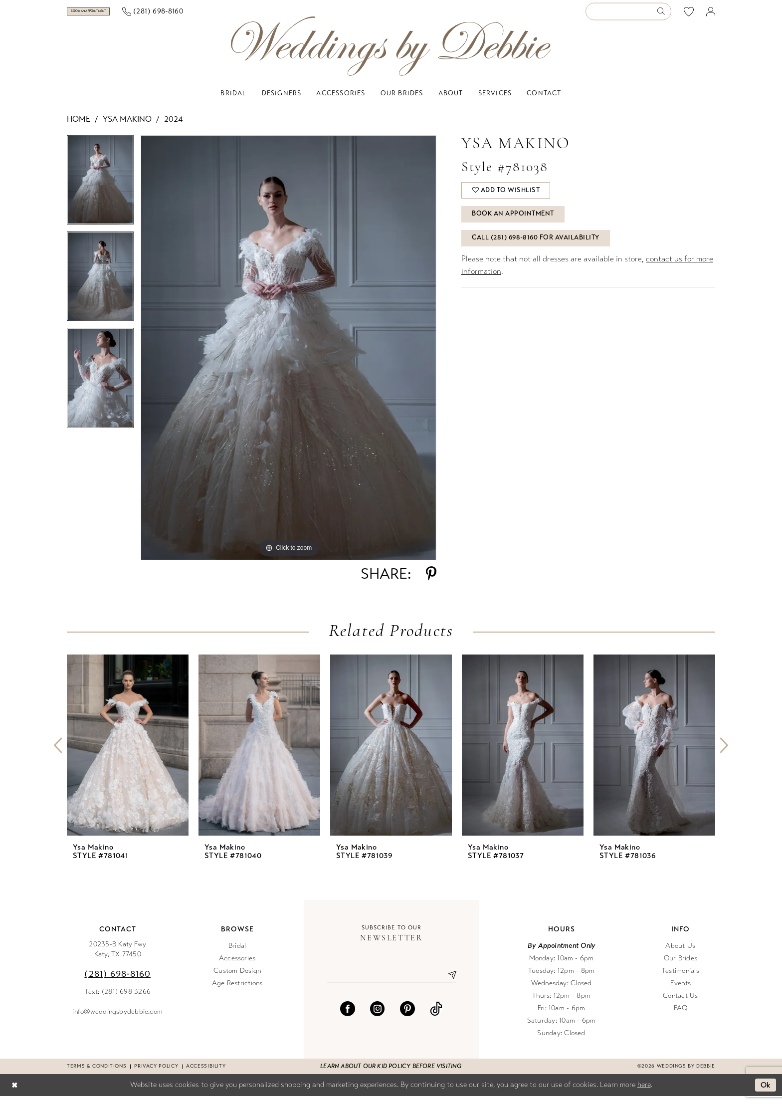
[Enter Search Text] (628, 15)
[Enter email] (391, 982)
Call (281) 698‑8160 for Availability (536, 249)
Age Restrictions (237, 991)
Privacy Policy (156, 1074)
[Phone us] (208, 15)
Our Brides (680, 966)
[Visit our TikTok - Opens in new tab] (436, 1016)
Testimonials (680, 978)
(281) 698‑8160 (117, 981)
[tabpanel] (100, 191)
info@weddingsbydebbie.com (117, 1019)
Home (78, 127)
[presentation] (128, 753)
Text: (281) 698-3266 (118, 999)
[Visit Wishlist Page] (689, 15)
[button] (711, 15)
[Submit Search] (664, 15)
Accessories (237, 966)
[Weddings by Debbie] (391, 54)
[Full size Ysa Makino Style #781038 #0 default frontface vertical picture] (288, 356)
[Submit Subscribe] (448, 982)
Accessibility (205, 1074)
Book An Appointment (514, 224)
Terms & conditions (96, 1074)
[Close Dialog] (14, 1093)
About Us (680, 953)
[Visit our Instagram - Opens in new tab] (377, 1016)
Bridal (237, 953)
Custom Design (237, 978)
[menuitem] (116, 15)
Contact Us (680, 1003)
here (644, 1092)
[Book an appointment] (116, 15)
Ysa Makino (127, 127)
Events (680, 991)
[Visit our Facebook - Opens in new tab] (347, 1016)
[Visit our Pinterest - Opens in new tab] (407, 1016)
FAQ (681, 1016)
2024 (173, 127)
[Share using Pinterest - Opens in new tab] (431, 581)
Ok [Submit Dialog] (766, 1093)
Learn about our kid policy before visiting (390, 1074)
